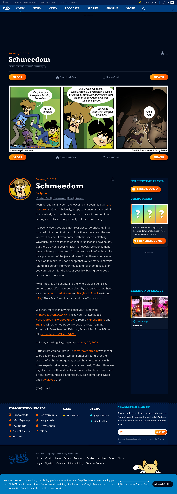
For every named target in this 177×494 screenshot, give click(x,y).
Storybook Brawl (44, 200)
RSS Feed (43, 446)
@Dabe (40, 334)
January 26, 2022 (87, 353)
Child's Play (30, 2)
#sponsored (44, 329)
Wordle (20, 68)
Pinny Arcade (48, 2)
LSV (50, 303)
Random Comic (145, 188)
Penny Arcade (59, 200)
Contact (73, 2)
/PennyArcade (18, 430)
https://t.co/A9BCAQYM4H (53, 324)
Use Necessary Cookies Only (128, 484)
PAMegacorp (17, 441)
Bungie (29, 68)
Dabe (70, 200)
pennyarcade (45, 435)
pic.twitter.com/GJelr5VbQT (58, 344)
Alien (12, 68)
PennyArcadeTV (46, 430)
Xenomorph (40, 68)
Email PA (15, 452)
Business (79, 200)
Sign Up (152, 2)
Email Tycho (98, 435)
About (64, 2)
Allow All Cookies (161, 484)
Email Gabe (71, 430)
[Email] (136, 450)
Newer (159, 79)
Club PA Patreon (19, 446)
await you (57, 390)
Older (17, 79)
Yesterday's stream (86, 361)
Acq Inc (7, 2)
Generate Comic (148, 240)
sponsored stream (67, 298)
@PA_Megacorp (19, 435)
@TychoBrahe (96, 329)
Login (144, 2)
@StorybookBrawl (63, 329)
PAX (18, 2)
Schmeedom (59, 188)
